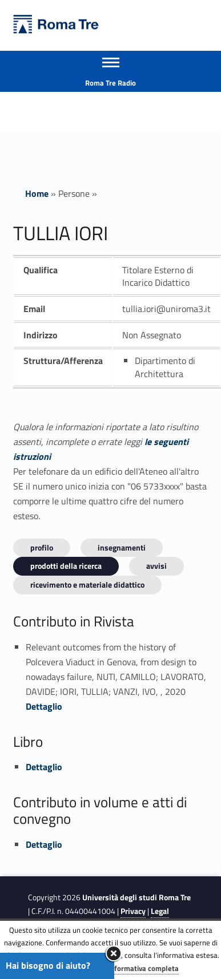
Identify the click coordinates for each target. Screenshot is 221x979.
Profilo (41, 547)
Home (37, 193)
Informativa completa (143, 968)
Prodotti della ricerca (66, 566)
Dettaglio (44, 706)
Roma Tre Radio (110, 82)
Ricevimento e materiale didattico (87, 584)
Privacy (133, 911)
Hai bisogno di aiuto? (48, 965)
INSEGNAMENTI (122, 547)
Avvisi (156, 566)
